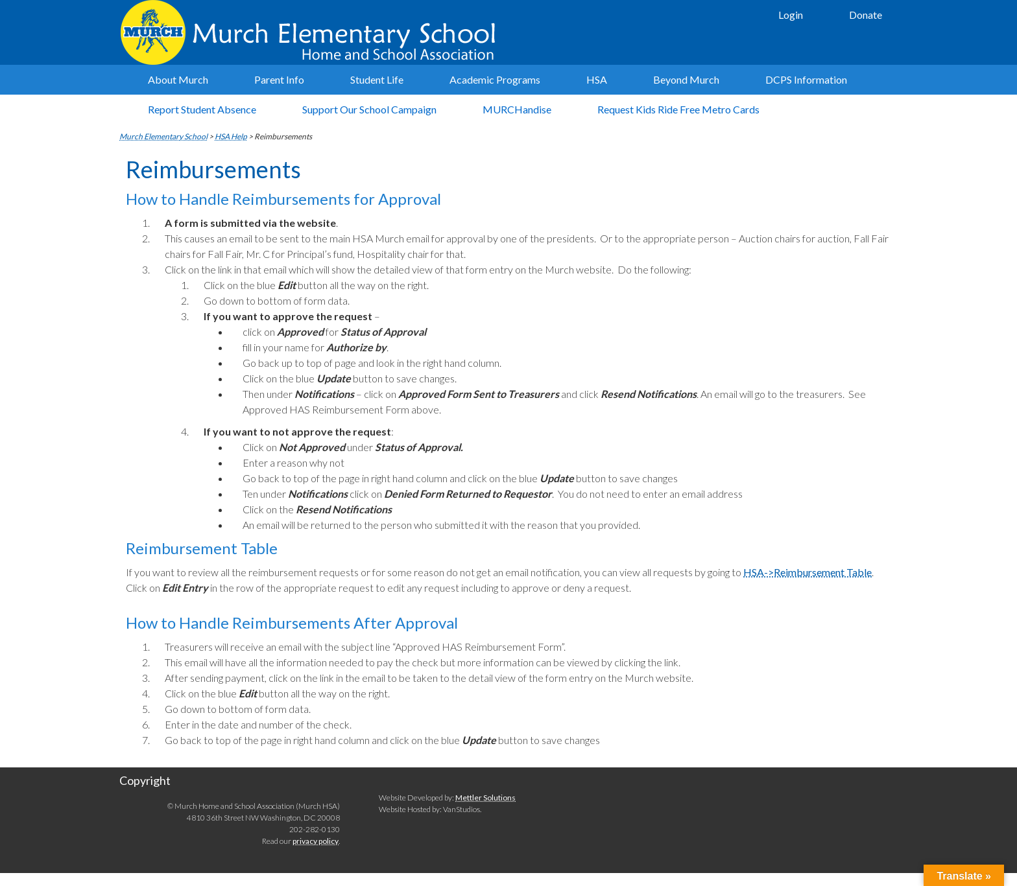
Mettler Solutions (485, 797)
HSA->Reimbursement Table (807, 572)
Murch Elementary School (313, 32)
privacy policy (316, 841)
